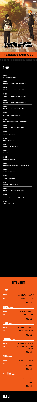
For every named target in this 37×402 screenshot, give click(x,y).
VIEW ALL (30, 302)
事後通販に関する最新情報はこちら (18, 55)
